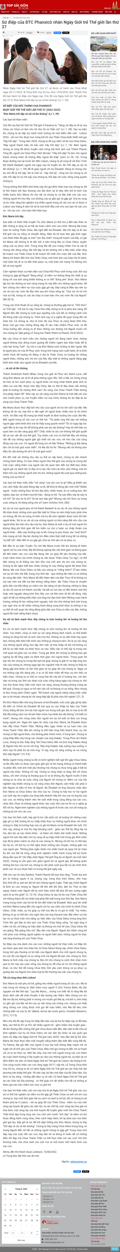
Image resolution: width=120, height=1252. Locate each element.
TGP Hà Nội (95, 1241)
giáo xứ (66, 12)
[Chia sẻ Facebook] (57, 33)
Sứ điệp (29, 33)
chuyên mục (34, 12)
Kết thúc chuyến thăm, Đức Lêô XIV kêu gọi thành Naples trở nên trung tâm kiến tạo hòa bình (104, 56)
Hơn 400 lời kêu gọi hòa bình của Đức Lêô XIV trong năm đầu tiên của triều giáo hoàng (104, 83)
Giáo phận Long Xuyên (99, 1201)
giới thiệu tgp (55, 12)
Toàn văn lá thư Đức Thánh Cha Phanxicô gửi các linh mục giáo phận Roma (104, 184)
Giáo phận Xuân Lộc (98, 1215)
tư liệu (44, 12)
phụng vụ (15, 12)
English (107, 8)
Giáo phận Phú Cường (99, 1209)
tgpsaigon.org (48, 1202)
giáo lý (24, 12)
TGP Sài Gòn (95, 1189)
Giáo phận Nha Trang (98, 1230)
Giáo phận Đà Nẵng (98, 1227)
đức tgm (108, 12)
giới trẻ (49, 33)
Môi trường (84, 12)
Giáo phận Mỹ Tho (97, 1204)
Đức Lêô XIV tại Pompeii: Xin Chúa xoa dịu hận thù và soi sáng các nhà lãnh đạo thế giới (104, 73)
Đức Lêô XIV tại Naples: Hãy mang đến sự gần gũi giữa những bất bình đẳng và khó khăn (104, 64)
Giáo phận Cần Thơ (98, 1195)
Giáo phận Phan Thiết (98, 1206)
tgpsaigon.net (48, 1196)
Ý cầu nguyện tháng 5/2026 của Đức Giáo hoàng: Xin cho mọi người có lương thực (104, 125)
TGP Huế (94, 1221)
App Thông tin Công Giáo (53, 1217)
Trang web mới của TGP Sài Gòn (57, 1192)
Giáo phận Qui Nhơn (98, 1236)
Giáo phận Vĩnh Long (98, 1212)
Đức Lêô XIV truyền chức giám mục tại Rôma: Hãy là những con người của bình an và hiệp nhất (104, 116)
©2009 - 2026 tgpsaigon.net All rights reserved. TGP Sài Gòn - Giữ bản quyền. (60, 1249)
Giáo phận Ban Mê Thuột (100, 1224)
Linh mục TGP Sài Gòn (52, 1183)
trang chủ (5, 12)
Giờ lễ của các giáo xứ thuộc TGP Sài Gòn (62, 1188)
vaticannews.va (78, 1161)
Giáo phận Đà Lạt (97, 1198)
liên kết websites (98, 1182)
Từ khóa (42, 32)
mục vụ (74, 12)
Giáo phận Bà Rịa (97, 1192)
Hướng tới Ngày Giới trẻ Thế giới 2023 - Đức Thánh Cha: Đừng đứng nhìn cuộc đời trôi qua (104, 194)
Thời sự (6, 18)
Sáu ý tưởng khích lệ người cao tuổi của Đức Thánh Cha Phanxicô (104, 222)
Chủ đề (22, 32)
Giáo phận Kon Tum (98, 1233)
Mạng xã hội (48, 1206)
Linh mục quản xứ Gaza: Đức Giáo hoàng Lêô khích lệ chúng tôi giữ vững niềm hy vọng (104, 99)
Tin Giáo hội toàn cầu (21, 18)
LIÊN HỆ (45, 1229)
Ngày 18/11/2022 (7, 36)
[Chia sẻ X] (65, 33)
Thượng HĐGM (97, 12)
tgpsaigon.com (48, 1199)
